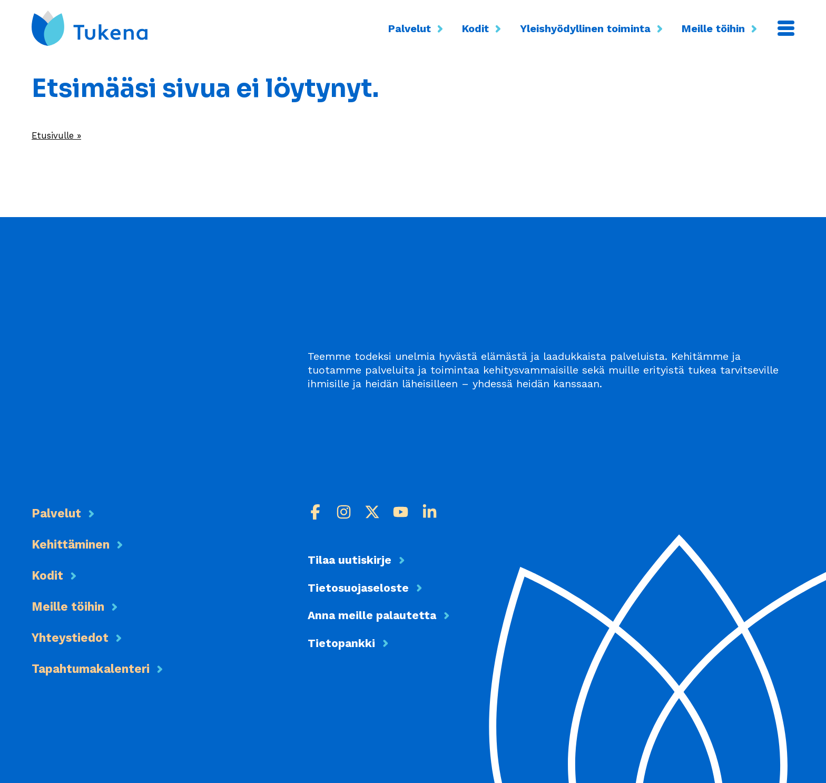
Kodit (483, 28)
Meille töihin (721, 28)
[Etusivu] (90, 28)
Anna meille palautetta (384, 616)
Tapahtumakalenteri (111, 667)
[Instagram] (344, 512)
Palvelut (417, 28)
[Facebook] (315, 512)
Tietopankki (348, 645)
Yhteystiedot (81, 636)
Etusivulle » (61, 135)
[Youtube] (402, 512)
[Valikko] (786, 28)
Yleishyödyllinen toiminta (593, 28)
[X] (373, 512)
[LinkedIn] (431, 512)
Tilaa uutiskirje (357, 560)
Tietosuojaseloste (366, 588)
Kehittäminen (84, 543)
